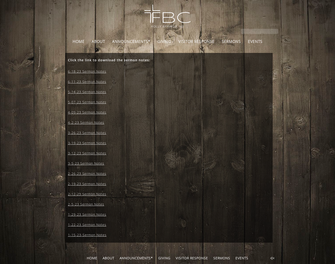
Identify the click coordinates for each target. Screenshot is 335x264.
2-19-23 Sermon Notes (87, 184)
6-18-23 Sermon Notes (87, 71)
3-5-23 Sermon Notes (86, 163)
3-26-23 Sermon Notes (87, 132)
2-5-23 (73, 204)
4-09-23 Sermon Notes (87, 112)
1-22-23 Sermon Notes (87, 224)
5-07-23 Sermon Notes (87, 102)
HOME (78, 41)
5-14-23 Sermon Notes (87, 92)
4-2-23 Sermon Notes (86, 122)
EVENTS (255, 41)
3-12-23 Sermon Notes (87, 153)
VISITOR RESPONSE (196, 41)
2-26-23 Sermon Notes (87, 173)
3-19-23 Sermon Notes (87, 143)
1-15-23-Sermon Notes (87, 235)
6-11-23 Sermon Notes (87, 81)
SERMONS (231, 41)
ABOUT (98, 41)
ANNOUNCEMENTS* (131, 41)
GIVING (164, 41)
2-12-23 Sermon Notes (87, 194)
